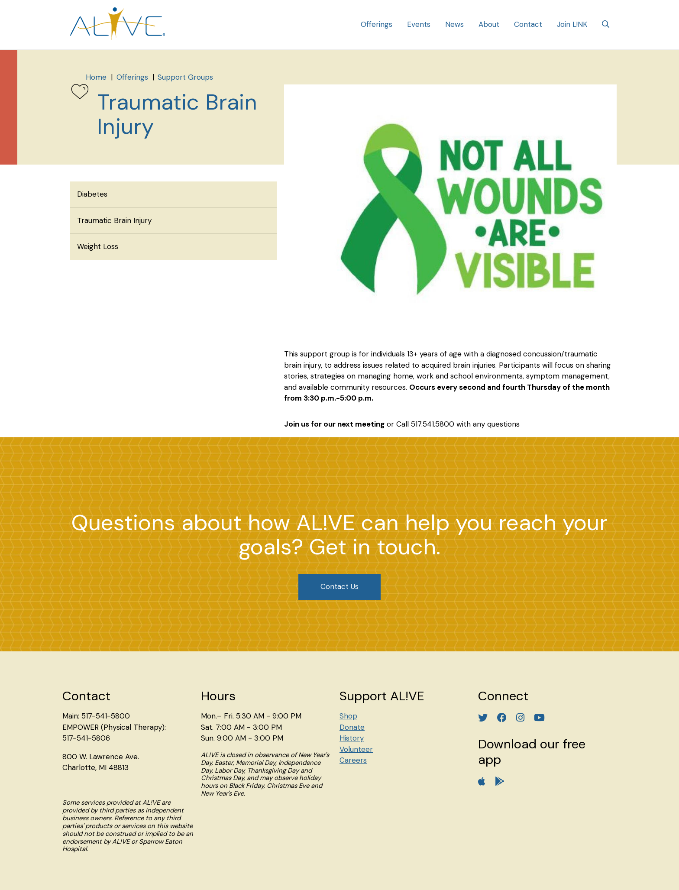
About (489, 24)
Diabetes (92, 194)
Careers (353, 760)
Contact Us (339, 586)
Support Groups (185, 77)
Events (418, 24)
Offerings (376, 24)
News (454, 24)
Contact (528, 24)
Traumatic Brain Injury (114, 220)
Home (96, 77)
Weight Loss (97, 246)
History (352, 738)
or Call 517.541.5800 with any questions (453, 424)
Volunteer (356, 749)
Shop (348, 716)
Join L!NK (572, 24)
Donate (352, 727)
